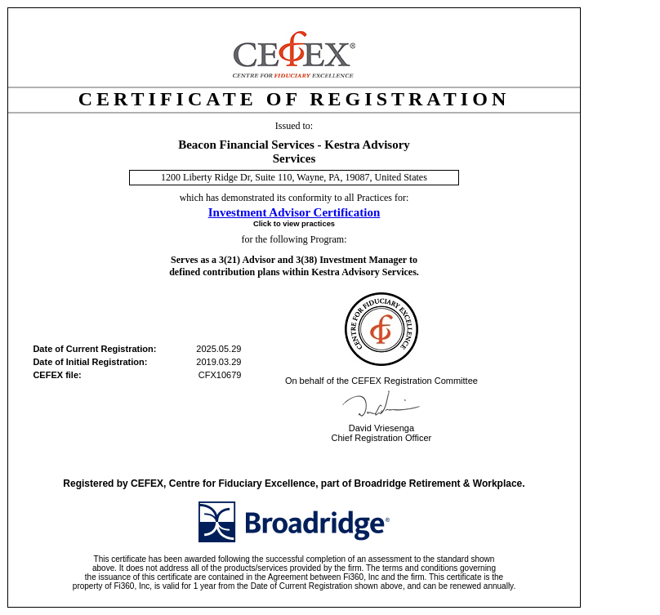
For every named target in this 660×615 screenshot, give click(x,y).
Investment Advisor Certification (294, 212)
